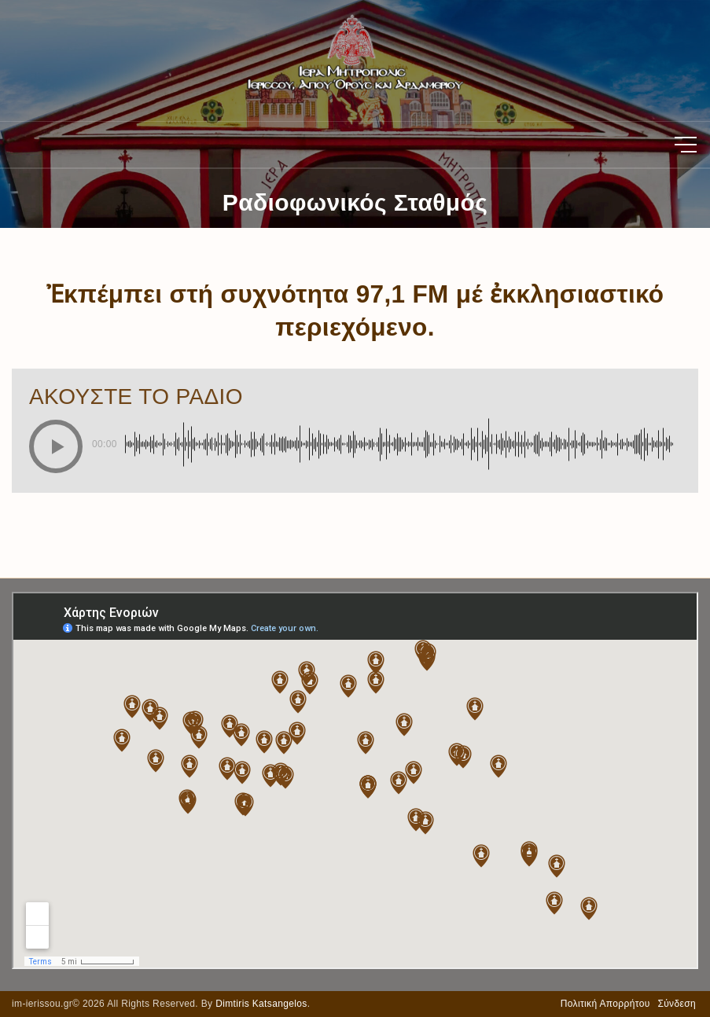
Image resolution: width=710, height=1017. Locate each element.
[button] (56, 446)
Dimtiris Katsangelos (261, 1003)
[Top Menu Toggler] (685, 144)
